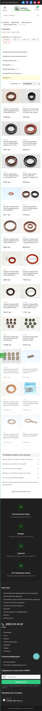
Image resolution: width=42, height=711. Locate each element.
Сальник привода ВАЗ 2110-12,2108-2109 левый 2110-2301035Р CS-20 (11, 175)
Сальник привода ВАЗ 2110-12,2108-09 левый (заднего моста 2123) (30, 143)
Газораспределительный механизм (16, 52)
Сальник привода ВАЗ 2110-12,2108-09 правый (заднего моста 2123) (10, 143)
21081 (24, 39)
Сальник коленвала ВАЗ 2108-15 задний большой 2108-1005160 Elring (30, 273)
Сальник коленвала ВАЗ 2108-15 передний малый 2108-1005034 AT (11, 208)
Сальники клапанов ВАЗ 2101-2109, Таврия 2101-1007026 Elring (10, 338)
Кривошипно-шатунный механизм (15, 56)
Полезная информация (9, 2)
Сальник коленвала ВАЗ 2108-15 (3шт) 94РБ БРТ (30, 435)
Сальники (7, 78)
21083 (34, 39)
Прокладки (8, 65)
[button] (13, 700)
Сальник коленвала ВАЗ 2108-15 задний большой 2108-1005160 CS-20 (11, 240)
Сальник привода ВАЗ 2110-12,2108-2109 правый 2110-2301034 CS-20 (30, 175)
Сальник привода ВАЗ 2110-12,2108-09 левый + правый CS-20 (30, 208)
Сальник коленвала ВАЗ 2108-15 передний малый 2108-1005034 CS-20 (11, 110)
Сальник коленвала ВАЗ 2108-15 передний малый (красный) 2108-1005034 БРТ (11, 403)
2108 (14, 39)
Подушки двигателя (11, 60)
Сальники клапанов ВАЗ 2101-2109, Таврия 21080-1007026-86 (30, 403)
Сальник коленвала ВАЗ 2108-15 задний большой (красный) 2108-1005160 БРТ (11, 435)
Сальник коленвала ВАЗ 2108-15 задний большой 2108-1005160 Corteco (30, 305)
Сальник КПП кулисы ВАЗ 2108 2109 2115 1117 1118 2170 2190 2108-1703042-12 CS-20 (31, 110)
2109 (5, 42)
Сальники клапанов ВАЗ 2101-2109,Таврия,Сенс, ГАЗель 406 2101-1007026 (11, 370)
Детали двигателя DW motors (21, 491)
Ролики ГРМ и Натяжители (13, 73)
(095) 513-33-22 (12, 624)
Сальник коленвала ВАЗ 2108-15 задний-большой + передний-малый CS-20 (30, 240)
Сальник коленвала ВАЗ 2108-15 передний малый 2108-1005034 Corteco (11, 305)
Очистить (7, 39)
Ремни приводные (10, 69)
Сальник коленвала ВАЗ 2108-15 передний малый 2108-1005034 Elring (11, 273)
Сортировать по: (15, 83)
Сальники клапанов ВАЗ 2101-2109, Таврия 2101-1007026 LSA (30, 370)
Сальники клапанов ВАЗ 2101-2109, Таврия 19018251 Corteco (30, 338)
